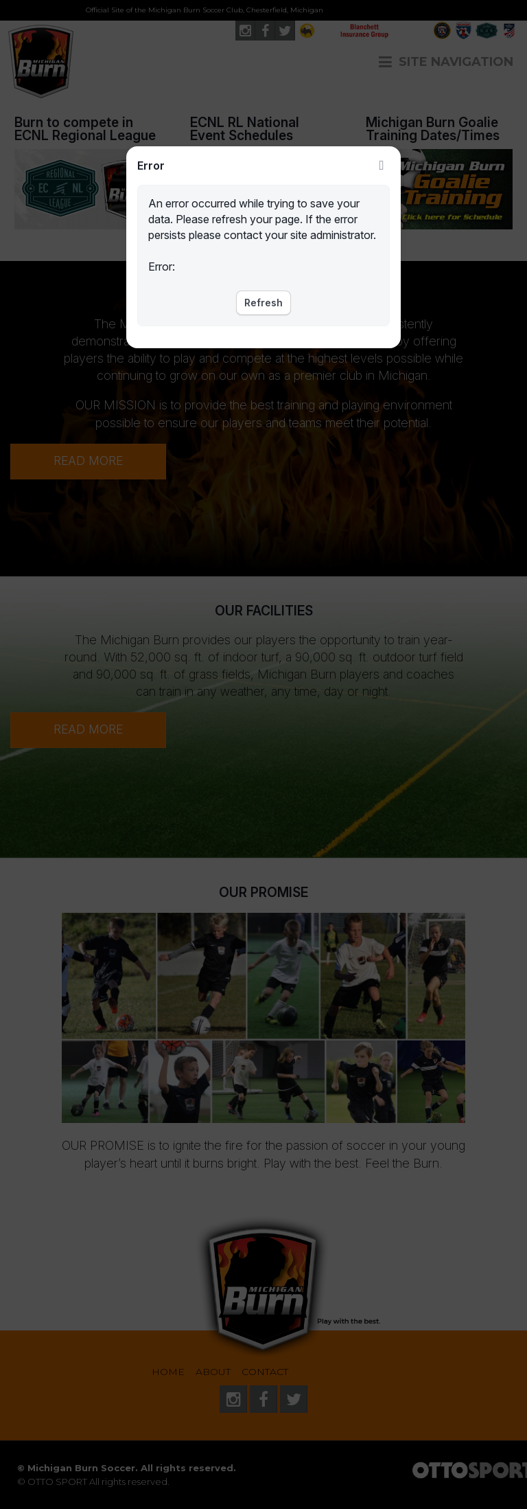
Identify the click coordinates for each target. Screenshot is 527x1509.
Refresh (263, 302)
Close (381, 165)
